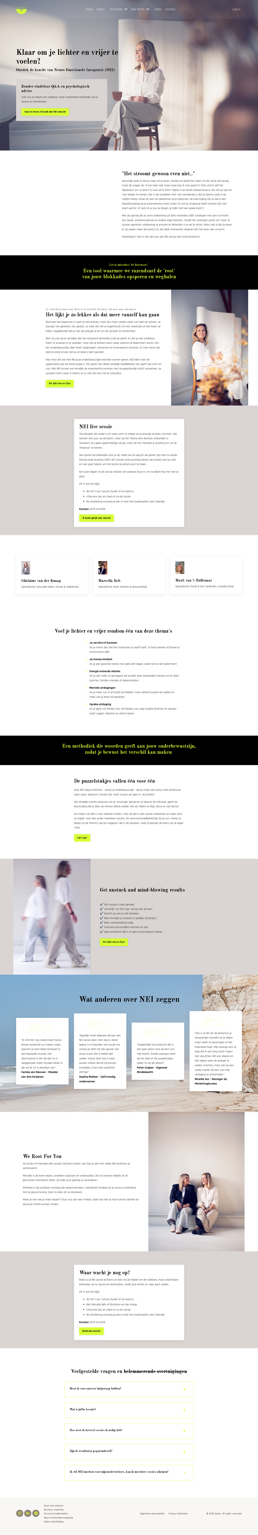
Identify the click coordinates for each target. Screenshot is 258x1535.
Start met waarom (53, 1510)
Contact (170, 9)
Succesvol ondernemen (56, 1518)
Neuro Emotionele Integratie (58, 1522)
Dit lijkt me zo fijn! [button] (60, 384)
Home (89, 9)
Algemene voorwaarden (152, 1518)
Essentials (118, 9)
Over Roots (140, 9)
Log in (236, 9)
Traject (100, 9)
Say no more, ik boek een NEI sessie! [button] (45, 112)
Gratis (158, 9)
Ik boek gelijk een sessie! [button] (97, 519)
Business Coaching (53, 1514)
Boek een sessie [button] (92, 1334)
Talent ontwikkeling (53, 1526)
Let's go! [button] (82, 840)
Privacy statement (178, 1518)
